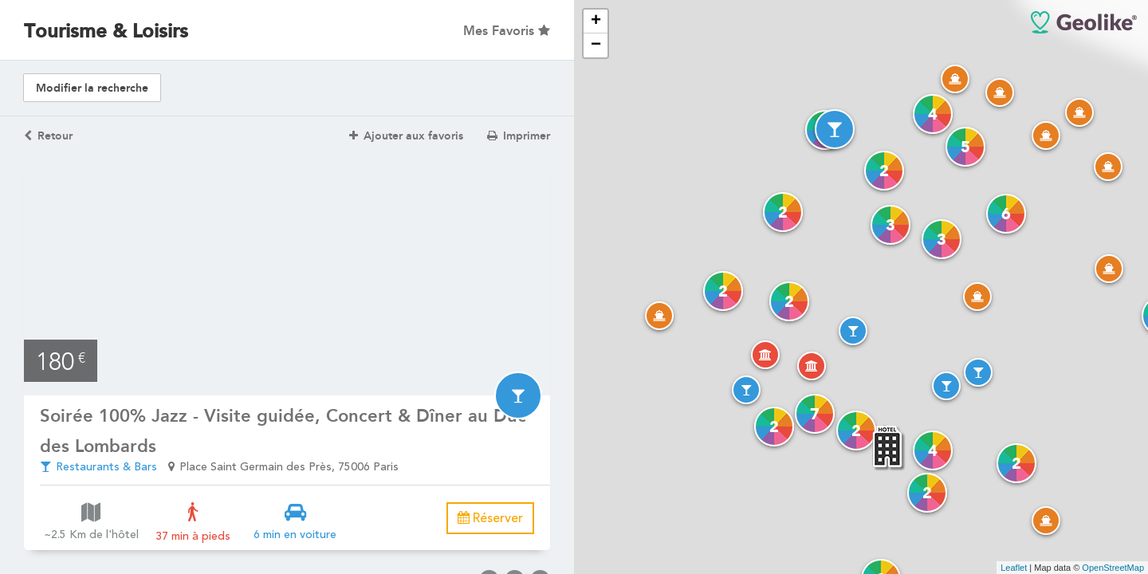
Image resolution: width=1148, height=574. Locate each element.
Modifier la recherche (92, 88)
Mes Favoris (506, 30)
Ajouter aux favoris (406, 136)
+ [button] (596, 21)
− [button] (596, 45)
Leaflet (1014, 567)
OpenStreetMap (1113, 567)
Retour (48, 136)
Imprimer (518, 136)
